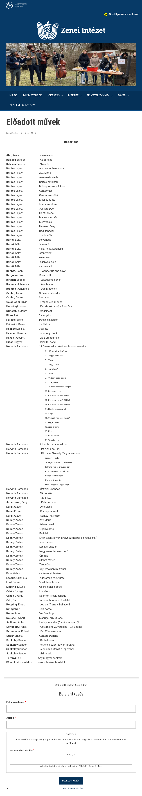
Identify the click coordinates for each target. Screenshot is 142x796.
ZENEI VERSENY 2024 (22, 105)
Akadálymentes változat (123, 14)
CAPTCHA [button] (71, 734)
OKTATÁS (54, 95)
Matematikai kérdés (21, 750)
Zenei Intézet (83, 30)
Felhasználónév (15, 702)
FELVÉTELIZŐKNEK (98, 95)
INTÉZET (73, 95)
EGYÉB (122, 95)
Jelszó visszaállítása (73, 788)
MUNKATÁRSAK (32, 95)
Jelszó (10, 718)
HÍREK (13, 95)
